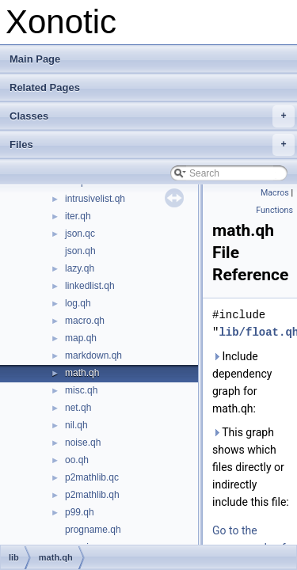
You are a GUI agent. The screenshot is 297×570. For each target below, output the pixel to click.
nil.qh (76, 425)
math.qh (82, 372)
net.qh (78, 407)
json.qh (80, 250)
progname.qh (93, 529)
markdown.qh (93, 355)
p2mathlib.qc (92, 477)
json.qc (80, 233)
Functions (274, 210)
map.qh (81, 338)
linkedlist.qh (90, 285)
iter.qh (78, 216)
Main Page (35, 59)
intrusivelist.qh (95, 198)
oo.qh (77, 460)
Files (152, 145)
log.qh (78, 303)
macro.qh (85, 320)
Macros (275, 193)
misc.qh (81, 390)
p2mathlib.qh (92, 494)
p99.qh (79, 512)
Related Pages (45, 87)
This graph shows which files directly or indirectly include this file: (250, 467)
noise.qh (83, 442)
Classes (152, 116)
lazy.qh (79, 268)
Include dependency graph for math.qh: (242, 382)
